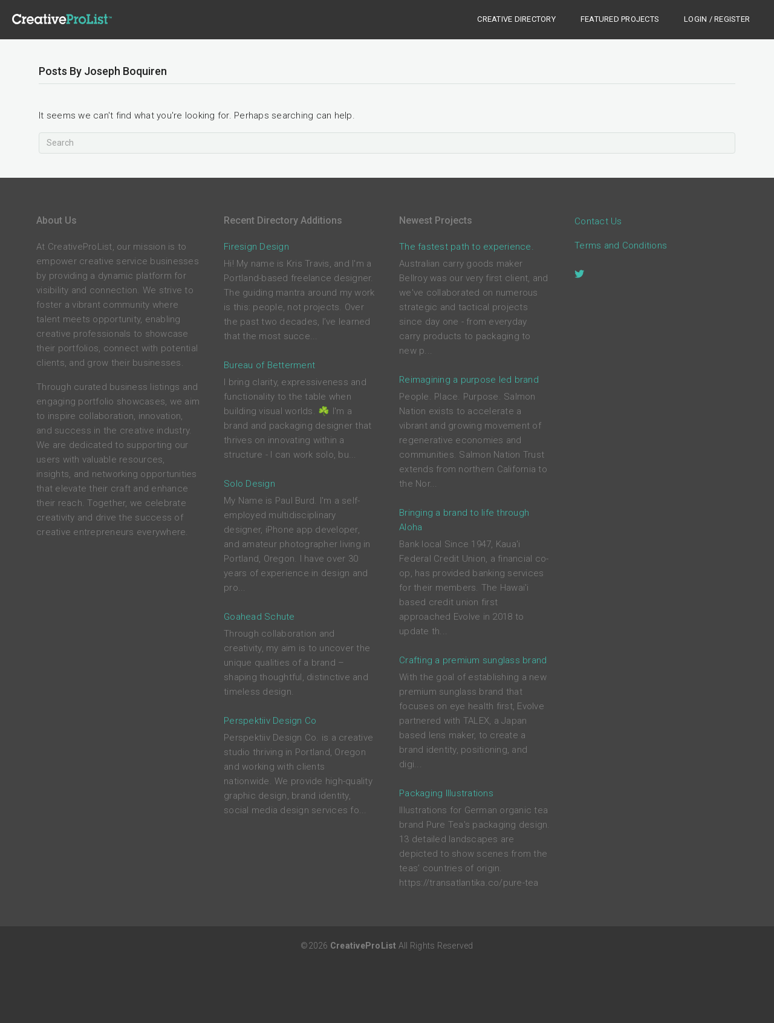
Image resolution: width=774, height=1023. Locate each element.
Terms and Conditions (620, 245)
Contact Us (598, 221)
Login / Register (717, 19)
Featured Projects (619, 19)
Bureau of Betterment (269, 365)
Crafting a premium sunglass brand (473, 660)
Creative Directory (516, 19)
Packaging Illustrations (446, 793)
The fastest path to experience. (466, 246)
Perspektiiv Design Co (270, 720)
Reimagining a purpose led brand (469, 379)
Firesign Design (256, 246)
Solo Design (249, 483)
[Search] (387, 143)
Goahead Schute (259, 616)
